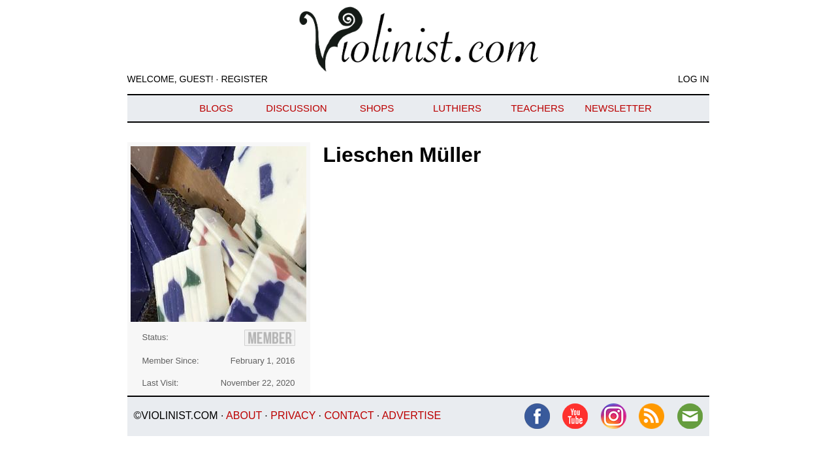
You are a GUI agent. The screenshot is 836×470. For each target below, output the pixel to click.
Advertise (411, 415)
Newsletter (618, 108)
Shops (377, 108)
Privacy (292, 415)
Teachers (537, 108)
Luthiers (457, 108)
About (244, 415)
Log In (693, 79)
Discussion (296, 108)
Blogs (216, 108)
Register (244, 79)
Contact (349, 415)
